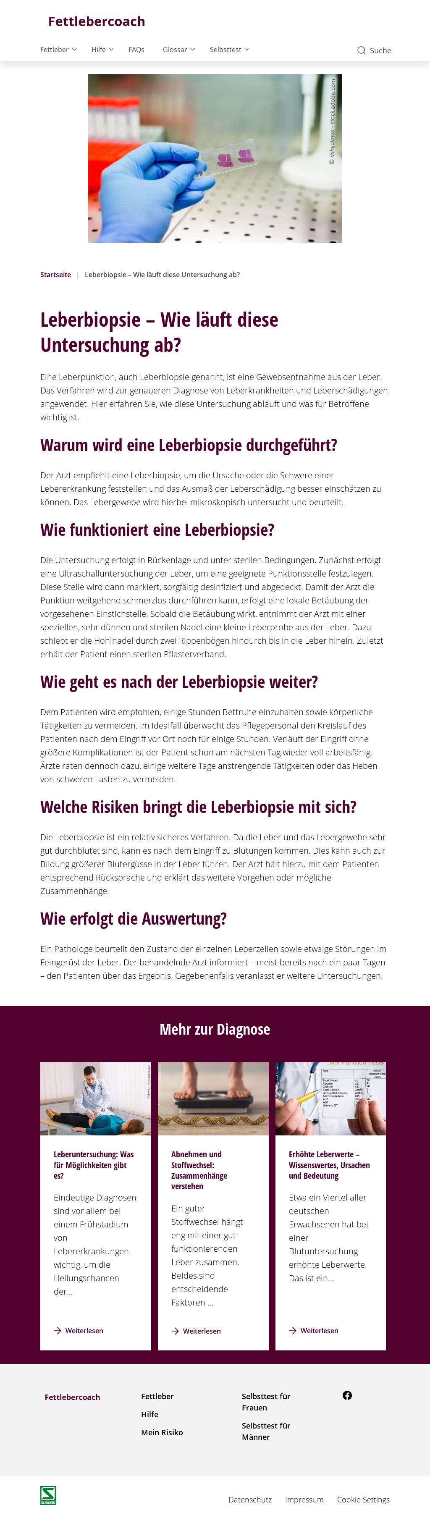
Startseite (55, 274)
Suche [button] (374, 50)
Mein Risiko (162, 1432)
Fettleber (54, 49)
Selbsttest (225, 49)
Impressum (304, 1499)
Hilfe (99, 49)
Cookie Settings (363, 1499)
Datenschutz (250, 1499)
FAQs (136, 49)
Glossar (175, 49)
